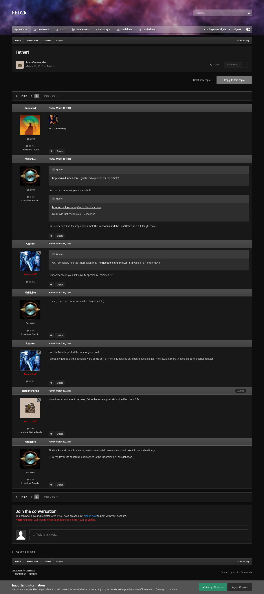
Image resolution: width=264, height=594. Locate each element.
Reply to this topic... (45, 534)
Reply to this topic (234, 80)
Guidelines (126, 29)
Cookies (33, 574)
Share (214, 64)
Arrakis (51, 66)
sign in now (90, 515)
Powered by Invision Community (236, 572)
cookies (33, 589)
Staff (62, 29)
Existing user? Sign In (217, 29)
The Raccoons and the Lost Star (115, 262)
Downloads (43, 29)
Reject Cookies (239, 587)
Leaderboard (149, 29)
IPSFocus (30, 570)
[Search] (210, 13)
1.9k (30, 428)
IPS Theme (17, 570)
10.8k (30, 281)
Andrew (30, 243)
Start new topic (201, 80)
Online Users (82, 29)
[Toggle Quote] (54, 169)
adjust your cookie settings (112, 589)
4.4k (30, 196)
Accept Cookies (211, 587)
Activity (104, 29)
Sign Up (238, 29)
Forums (23, 29)
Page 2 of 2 (51, 96)
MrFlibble (30, 159)
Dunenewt (30, 108)
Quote (60, 151)
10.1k (30, 146)
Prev (24, 96)
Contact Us (20, 574)
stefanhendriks (37, 62)
